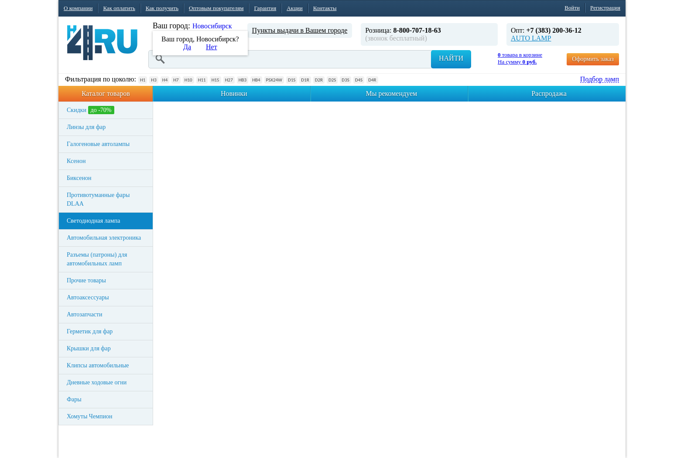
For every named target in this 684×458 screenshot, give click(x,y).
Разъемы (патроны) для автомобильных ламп (97, 259)
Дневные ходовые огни (97, 382)
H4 (165, 80)
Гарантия (265, 8)
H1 (142, 80)
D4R (372, 80)
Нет (211, 47)
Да (187, 47)
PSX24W (274, 80)
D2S (332, 80)
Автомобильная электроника (104, 237)
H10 (188, 80)
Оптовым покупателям (216, 8)
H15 (215, 80)
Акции (295, 8)
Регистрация (605, 7)
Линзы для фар (86, 127)
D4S (359, 80)
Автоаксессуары (88, 297)
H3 (153, 80)
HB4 (256, 80)
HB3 (242, 80)
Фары (74, 399)
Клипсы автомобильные (98, 365)
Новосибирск (212, 26)
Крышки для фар (89, 348)
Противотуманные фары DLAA (98, 199)
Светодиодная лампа (93, 220)
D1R (305, 80)
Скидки (90, 110)
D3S (345, 80)
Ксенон (76, 161)
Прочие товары (86, 280)
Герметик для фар (90, 331)
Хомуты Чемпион (90, 416)
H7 (175, 80)
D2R (319, 80)
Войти (572, 7)
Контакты (325, 8)
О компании (78, 8)
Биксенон (79, 178)
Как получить (162, 8)
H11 (202, 80)
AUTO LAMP (531, 38)
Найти (451, 58)
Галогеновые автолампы (98, 144)
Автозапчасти (84, 314)
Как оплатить (119, 8)
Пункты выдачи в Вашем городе (300, 30)
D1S (291, 80)
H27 (229, 80)
